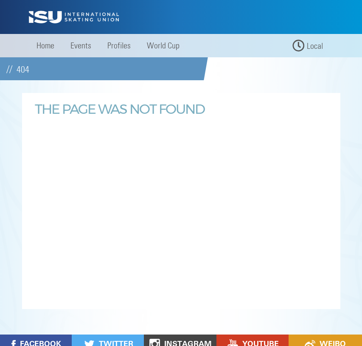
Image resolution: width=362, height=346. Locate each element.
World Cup (163, 45)
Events (80, 45)
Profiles (119, 45)
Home (45, 45)
